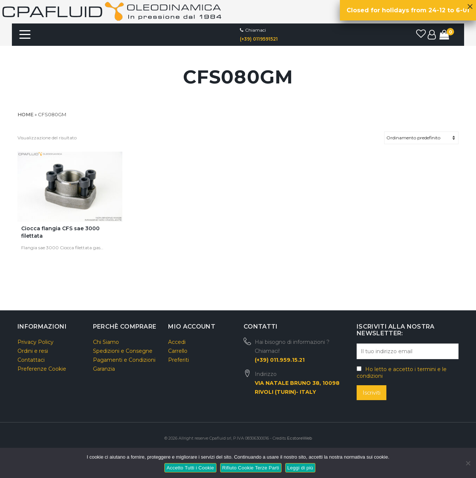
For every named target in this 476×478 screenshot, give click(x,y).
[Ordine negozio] (421, 138)
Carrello (177, 351)
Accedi (177, 342)
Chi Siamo (106, 342)
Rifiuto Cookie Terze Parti (250, 468)
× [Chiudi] (470, 4)
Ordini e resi (32, 351)
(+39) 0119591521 (259, 39)
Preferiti (178, 360)
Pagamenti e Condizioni (124, 360)
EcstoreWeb (299, 438)
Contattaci (31, 360)
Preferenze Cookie (41, 368)
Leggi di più (300, 468)
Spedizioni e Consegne (122, 351)
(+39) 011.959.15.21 (280, 360)
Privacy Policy (35, 342)
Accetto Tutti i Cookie (190, 468)
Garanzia (104, 368)
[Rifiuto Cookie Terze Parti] (467, 462)
